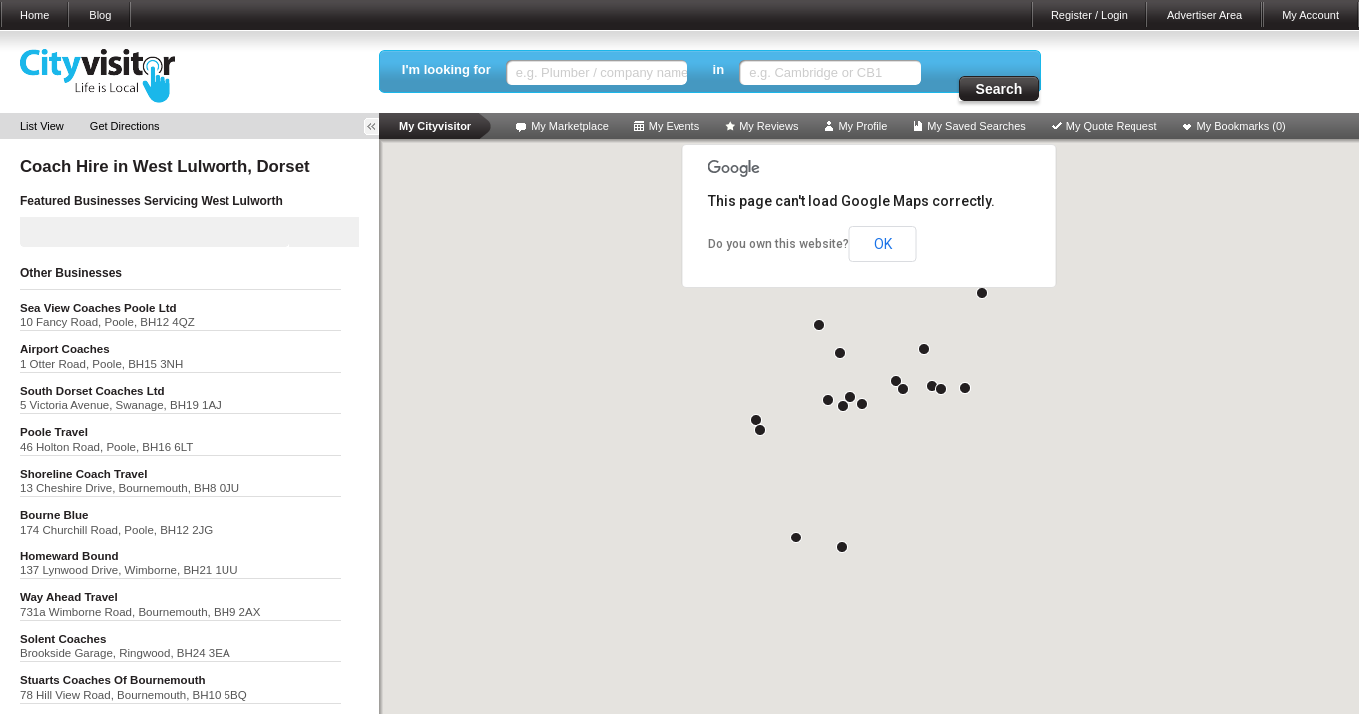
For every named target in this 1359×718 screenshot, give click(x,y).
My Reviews (768, 126)
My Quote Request (1111, 126)
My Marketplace (570, 126)
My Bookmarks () (1241, 126)
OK (883, 244)
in (719, 69)
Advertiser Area (1204, 15)
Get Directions (125, 126)
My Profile (862, 126)
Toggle (378, 126)
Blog (100, 15)
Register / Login (1089, 15)
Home (34, 15)
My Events (674, 126)
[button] (850, 397)
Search (999, 89)
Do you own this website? (778, 244)
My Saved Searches (976, 126)
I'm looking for (446, 69)
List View (42, 126)
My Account (1310, 15)
